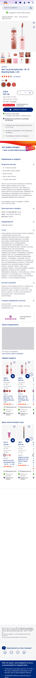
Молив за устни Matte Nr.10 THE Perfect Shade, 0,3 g (23, 460)
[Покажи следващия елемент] (31, 374)
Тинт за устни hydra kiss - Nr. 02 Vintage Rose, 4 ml (23, 399)
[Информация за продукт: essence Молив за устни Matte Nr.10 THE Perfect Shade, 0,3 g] (26, 471)
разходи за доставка (27, 628)
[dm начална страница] (5, 2)
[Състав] (18, 230)
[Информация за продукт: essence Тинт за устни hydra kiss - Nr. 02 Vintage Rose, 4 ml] (26, 407)
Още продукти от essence (17, 317)
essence (4, 67)
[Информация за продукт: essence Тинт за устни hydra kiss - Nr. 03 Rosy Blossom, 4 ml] (11, 407)
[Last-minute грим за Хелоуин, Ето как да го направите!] (18, 341)
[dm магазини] (16, 2)
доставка (13, 101)
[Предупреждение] (18, 221)
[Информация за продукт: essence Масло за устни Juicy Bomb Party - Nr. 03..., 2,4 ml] (11, 471)
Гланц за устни (6, 18)
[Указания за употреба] (18, 282)
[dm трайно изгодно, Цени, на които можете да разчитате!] (18, 148)
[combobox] (18, 8)
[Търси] (31, 8)
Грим (16, 16)
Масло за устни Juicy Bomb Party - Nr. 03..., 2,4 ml (8, 462)
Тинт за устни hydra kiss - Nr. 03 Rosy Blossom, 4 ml (8, 399)
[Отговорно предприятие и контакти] (18, 300)
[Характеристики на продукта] (18, 208)
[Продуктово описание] (18, 164)
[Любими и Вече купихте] (20, 2)
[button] (33, 2)
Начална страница (7, 16)
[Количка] (29, 2)
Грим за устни (23, 16)
